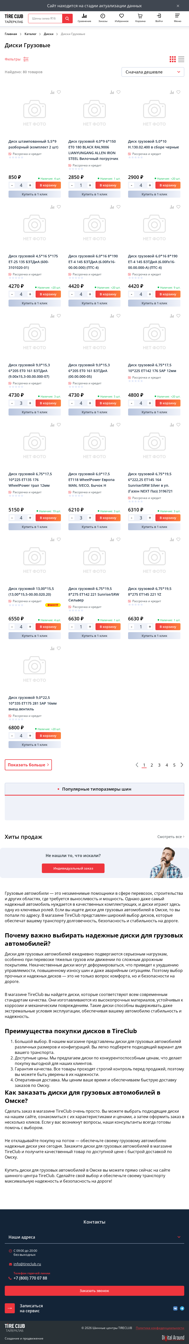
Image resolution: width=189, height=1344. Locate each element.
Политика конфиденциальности (160, 1328)
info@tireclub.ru (27, 1264)
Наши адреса (22, 1237)
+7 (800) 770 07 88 (30, 1278)
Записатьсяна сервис (31, 1308)
